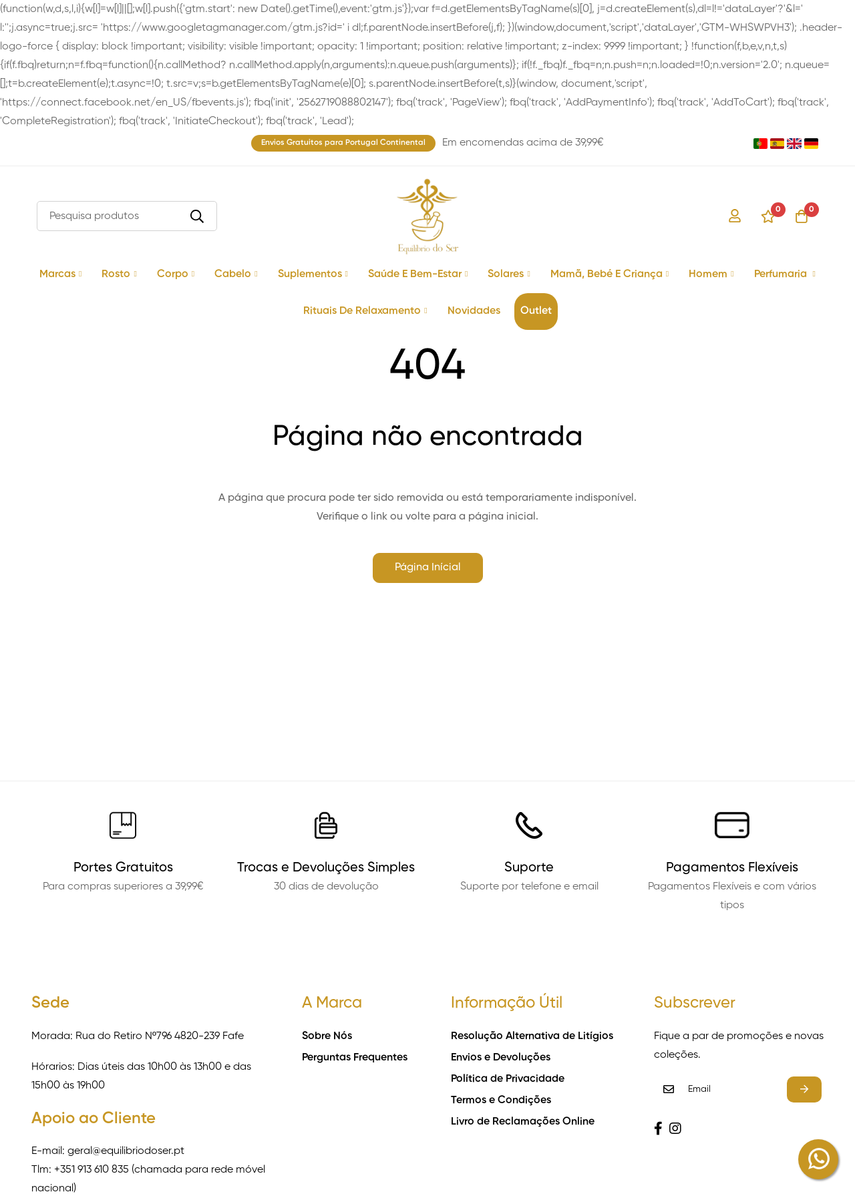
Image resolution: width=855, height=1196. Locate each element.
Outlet (536, 311)
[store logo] (427, 216)
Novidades (474, 311)
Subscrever (804, 1089)
